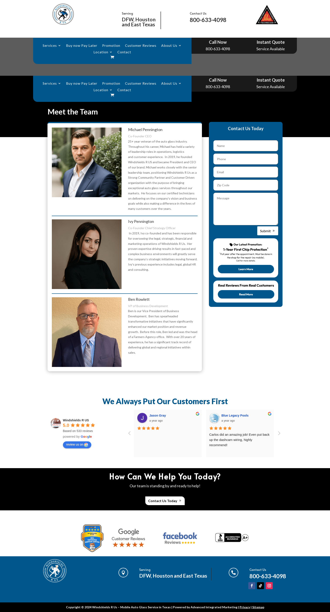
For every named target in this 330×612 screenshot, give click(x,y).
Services (50, 45)
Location (100, 52)
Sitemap (258, 607)
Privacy (245, 607)
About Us (169, 45)
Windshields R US (76, 420)
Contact (124, 52)
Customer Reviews (140, 45)
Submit (265, 231)
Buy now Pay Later (81, 45)
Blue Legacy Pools (235, 415)
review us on (77, 445)
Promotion (111, 45)
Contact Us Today (162, 501)
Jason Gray (157, 415)
